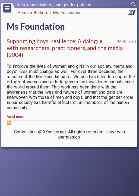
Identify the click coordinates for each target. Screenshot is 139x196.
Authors (41, 12)
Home (23, 12)
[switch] (133, 4)
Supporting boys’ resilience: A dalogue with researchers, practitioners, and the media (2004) (65, 48)
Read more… (17, 117)
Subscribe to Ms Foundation (9, 123)
